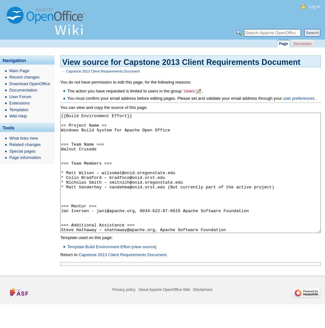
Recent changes (24, 77)
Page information (25, 157)
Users (189, 91)
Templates (18, 109)
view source (144, 270)
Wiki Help (18, 116)
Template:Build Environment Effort (98, 270)
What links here (23, 138)
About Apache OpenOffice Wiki (164, 313)
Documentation (23, 90)
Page (283, 43)
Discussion (302, 43)
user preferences (299, 98)
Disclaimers (202, 313)
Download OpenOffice (29, 83)
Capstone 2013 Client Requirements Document (103, 71)
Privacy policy (124, 313)
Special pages (22, 151)
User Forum (20, 96)
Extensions (19, 103)
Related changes (25, 144)
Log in (314, 6)
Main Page (19, 70)
